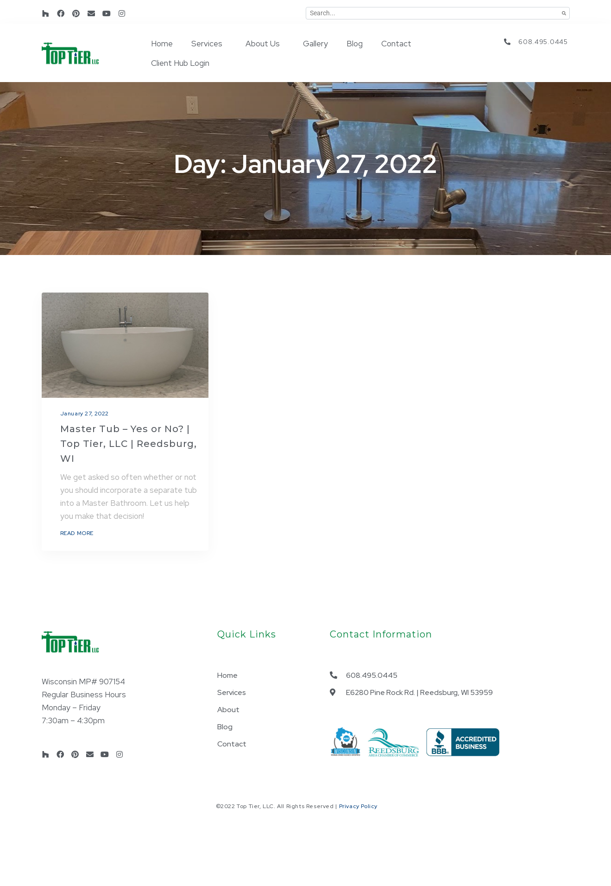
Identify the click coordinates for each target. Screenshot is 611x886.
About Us (263, 43)
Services (206, 43)
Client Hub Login (180, 63)
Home (162, 43)
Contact (396, 43)
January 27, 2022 (84, 413)
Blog (354, 43)
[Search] (563, 13)
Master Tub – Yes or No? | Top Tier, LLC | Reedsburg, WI (128, 443)
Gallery (315, 43)
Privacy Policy (358, 806)
